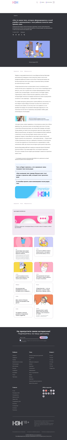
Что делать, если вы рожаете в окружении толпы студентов (22, 314)
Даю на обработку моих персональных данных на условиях (33, 341)
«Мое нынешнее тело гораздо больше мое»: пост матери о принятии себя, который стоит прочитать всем (32, 175)
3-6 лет (51, 364)
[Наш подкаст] (44, 396)
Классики (31, 379)
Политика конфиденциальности (48, 431)
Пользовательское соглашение (18, 431)
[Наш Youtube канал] (51, 394)
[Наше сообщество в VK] (51, 391)
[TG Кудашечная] (46, 391)
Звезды (30, 376)
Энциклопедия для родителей (36, 355)
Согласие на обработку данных (33, 431)
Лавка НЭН (15, 399)
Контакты (14, 403)
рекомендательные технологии (44, 436)
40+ (30, 359)
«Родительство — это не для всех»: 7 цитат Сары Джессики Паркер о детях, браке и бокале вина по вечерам (43, 290)
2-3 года (51, 361)
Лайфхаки (17, 284)
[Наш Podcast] (54, 394)
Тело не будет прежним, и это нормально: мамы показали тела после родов (31, 168)
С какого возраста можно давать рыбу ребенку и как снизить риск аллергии (22, 277)
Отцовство (31, 357)
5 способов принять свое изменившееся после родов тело (32, 182)
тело (22, 71)
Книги (30, 374)
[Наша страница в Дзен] (44, 394)
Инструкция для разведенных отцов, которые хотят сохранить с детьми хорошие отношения (23, 290)
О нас (13, 390)
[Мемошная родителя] (49, 391)
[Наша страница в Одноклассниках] (54, 391)
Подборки (14, 370)
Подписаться (44, 337)
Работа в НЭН (15, 397)
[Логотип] (15, 2)
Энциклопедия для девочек (35, 381)
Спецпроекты (15, 395)
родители (16, 71)
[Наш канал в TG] (44, 391)
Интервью (14, 372)
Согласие (14, 407)
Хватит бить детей (33, 383)
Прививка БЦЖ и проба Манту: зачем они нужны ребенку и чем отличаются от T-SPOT (42, 312)
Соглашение (15, 405)
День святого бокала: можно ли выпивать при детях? (22, 301)
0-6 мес (51, 355)
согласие (24, 340)
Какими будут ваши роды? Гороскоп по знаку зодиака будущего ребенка (22, 252)
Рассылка (49, 2)
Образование (32, 370)
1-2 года (51, 359)
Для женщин (15, 366)
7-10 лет (51, 366)
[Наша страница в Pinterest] (49, 394)
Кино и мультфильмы (33, 372)
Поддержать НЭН (16, 401)
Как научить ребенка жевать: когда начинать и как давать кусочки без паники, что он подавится (43, 252)
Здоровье (31, 366)
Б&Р (16, 249)
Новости (15, 15)
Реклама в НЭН (16, 392)
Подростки (52, 368)
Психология (31, 368)
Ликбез (17, 274)
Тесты (13, 374)
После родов (15, 364)
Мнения (37, 284)
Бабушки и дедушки (34, 361)
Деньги (30, 364)
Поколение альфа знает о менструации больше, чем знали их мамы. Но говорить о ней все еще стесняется (33, 227)
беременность (28, 71)
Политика (14, 410)
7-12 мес (51, 357)
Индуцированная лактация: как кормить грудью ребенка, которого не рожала (43, 277)
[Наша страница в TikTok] (46, 394)
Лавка (42, 2)
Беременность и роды (17, 361)
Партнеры (14, 376)
